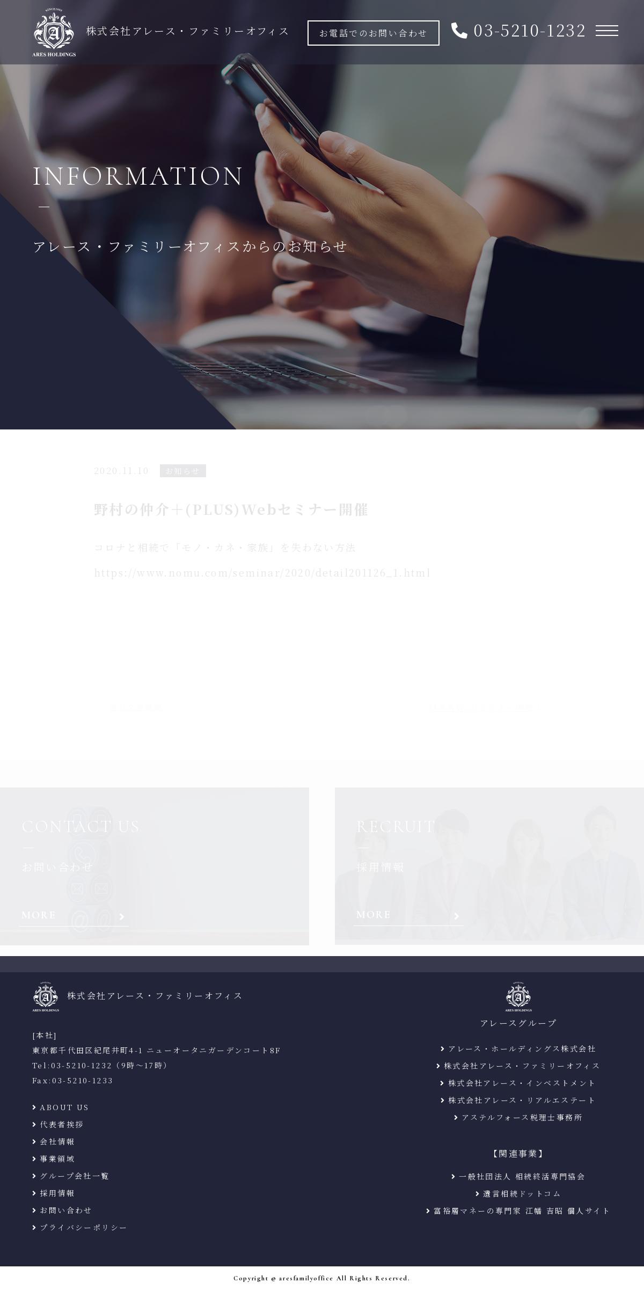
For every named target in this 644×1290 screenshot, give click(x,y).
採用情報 (57, 1192)
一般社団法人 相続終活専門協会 (522, 1176)
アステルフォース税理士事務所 (522, 1117)
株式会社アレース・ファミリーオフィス (522, 1065)
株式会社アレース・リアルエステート (522, 1100)
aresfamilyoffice (306, 1278)
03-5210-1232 (530, 29)
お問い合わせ (66, 1210)
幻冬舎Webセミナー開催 (481, 707)
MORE (39, 915)
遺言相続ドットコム (522, 1193)
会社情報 (57, 1141)
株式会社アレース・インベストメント (522, 1082)
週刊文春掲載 (135, 707)
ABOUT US (64, 1107)
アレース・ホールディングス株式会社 (522, 1048)
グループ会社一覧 (74, 1175)
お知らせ (183, 470)
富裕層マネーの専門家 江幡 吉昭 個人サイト (522, 1210)
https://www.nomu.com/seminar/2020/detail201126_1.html (262, 572)
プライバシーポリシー (84, 1227)
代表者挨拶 (62, 1124)
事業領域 (57, 1158)
